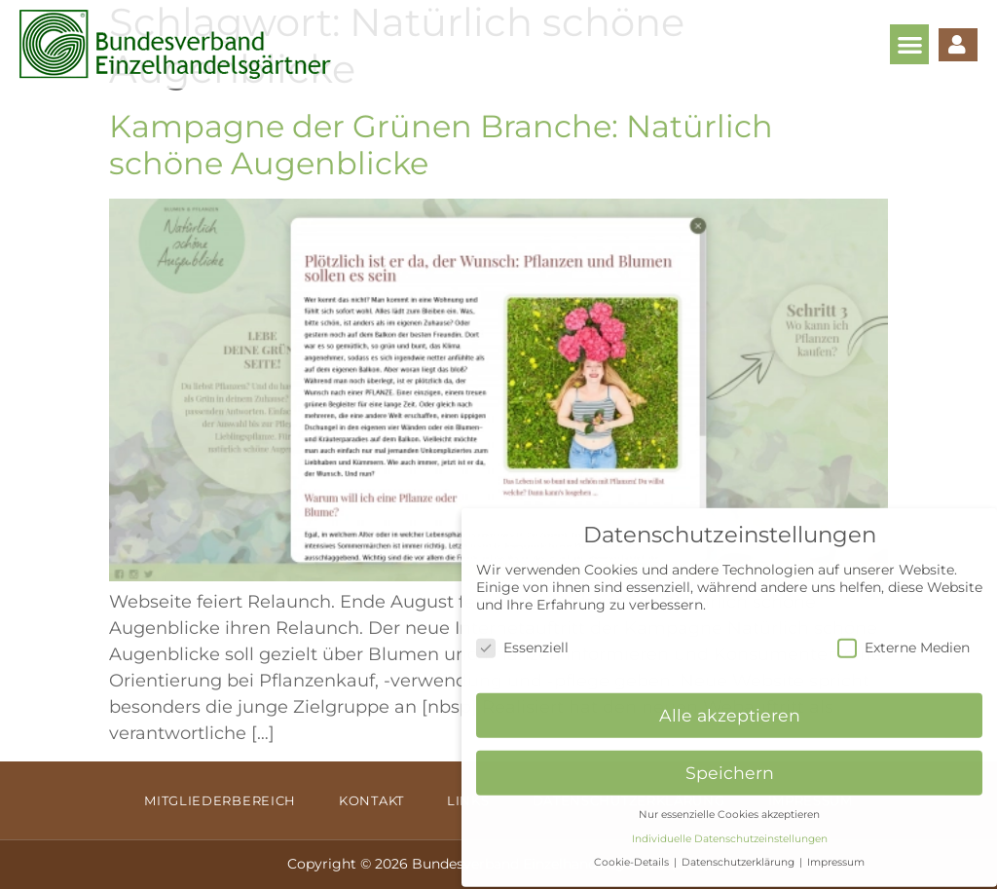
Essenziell (522, 634)
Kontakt (371, 800)
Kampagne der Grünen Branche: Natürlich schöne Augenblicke (441, 144)
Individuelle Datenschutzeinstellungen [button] (730, 825)
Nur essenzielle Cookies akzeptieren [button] (729, 802)
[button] (910, 44)
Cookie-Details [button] (633, 849)
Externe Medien (903, 634)
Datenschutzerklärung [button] (739, 849)
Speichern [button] (729, 760)
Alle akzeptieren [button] (729, 702)
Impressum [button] (836, 849)
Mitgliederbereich (220, 800)
